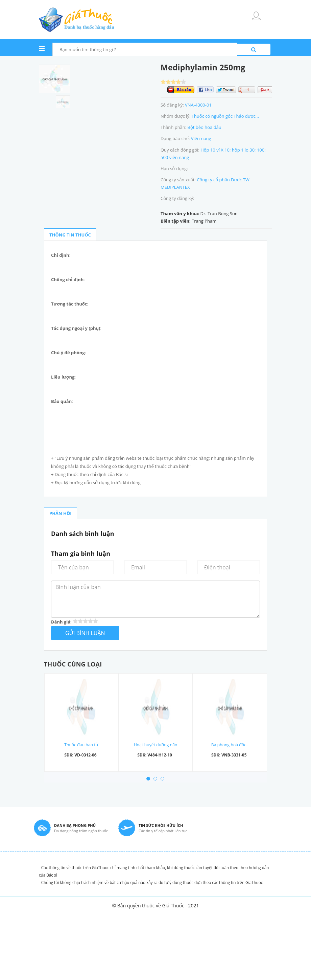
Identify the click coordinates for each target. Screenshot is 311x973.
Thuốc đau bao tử (81, 745)
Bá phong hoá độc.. (229, 745)
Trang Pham (204, 221)
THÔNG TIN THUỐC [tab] (70, 235)
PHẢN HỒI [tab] (60, 513)
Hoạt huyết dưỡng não (155, 745)
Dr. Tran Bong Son (219, 213)
